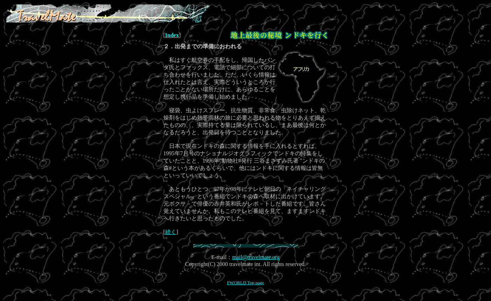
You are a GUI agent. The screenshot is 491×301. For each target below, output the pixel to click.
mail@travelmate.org (256, 257)
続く (170, 232)
